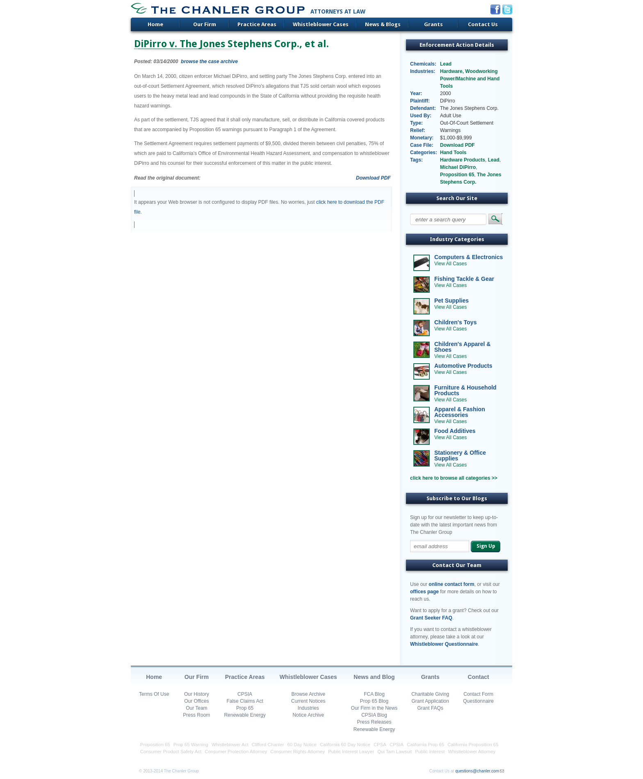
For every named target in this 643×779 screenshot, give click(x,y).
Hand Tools (453, 152)
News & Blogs (383, 24)
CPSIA (244, 694)
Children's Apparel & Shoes (462, 347)
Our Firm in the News (374, 708)
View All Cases (450, 263)
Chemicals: (423, 64)
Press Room (196, 715)
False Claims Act (244, 701)
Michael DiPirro (458, 167)
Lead (445, 64)
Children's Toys (455, 322)
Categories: (423, 152)
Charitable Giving (430, 694)
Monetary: (421, 138)
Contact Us (483, 24)
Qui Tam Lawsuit (394, 751)
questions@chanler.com (477, 771)
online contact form (451, 584)
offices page (424, 591)
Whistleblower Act (230, 744)
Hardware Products (462, 160)
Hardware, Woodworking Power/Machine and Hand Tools (469, 78)
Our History (196, 694)
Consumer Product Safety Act (170, 751)
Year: (416, 93)
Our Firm (204, 24)
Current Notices (308, 701)
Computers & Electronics (468, 257)
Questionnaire (478, 701)
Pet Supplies (451, 300)
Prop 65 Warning (190, 744)
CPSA (380, 744)
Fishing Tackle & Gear (464, 279)
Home (155, 24)
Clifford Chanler (268, 744)
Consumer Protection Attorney (236, 751)
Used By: (420, 115)
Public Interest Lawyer (351, 751)
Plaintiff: (420, 101)
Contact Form (478, 694)
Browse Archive (308, 694)
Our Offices (196, 701)
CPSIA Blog (374, 715)
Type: (416, 123)
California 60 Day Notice (345, 744)
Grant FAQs (430, 708)
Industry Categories (457, 239)
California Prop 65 (425, 744)
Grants (433, 24)
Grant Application (430, 701)
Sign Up (486, 546)
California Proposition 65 (472, 744)
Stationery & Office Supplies (460, 455)
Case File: (421, 145)
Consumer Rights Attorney (297, 751)
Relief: (417, 130)
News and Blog (373, 677)
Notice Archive (308, 715)
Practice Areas (256, 24)
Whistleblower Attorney (471, 751)
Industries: (422, 71)
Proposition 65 (457, 175)
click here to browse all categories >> (453, 478)
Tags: (416, 160)
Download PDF (373, 178)
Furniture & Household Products (465, 390)
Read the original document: (167, 178)
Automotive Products (463, 365)
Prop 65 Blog (374, 701)
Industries (308, 708)
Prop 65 (244, 708)
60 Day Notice (302, 744)
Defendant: (423, 108)
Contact (478, 677)
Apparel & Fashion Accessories (459, 412)
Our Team (196, 708)
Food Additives (455, 431)
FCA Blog (374, 694)
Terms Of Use (154, 694)
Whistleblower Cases (321, 24)
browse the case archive (209, 61)
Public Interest (430, 751)
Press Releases (374, 722)
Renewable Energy (244, 715)
